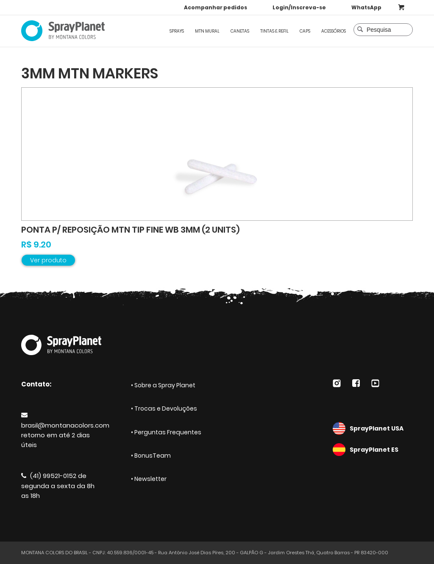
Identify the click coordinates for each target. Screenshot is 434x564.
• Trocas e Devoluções (164, 408)
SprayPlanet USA (373, 428)
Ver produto (48, 260)
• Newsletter (149, 479)
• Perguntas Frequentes (166, 432)
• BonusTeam (151, 455)
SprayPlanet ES (373, 449)
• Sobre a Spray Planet (163, 385)
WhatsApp (366, 7)
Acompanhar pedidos (215, 7)
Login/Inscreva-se (299, 7)
